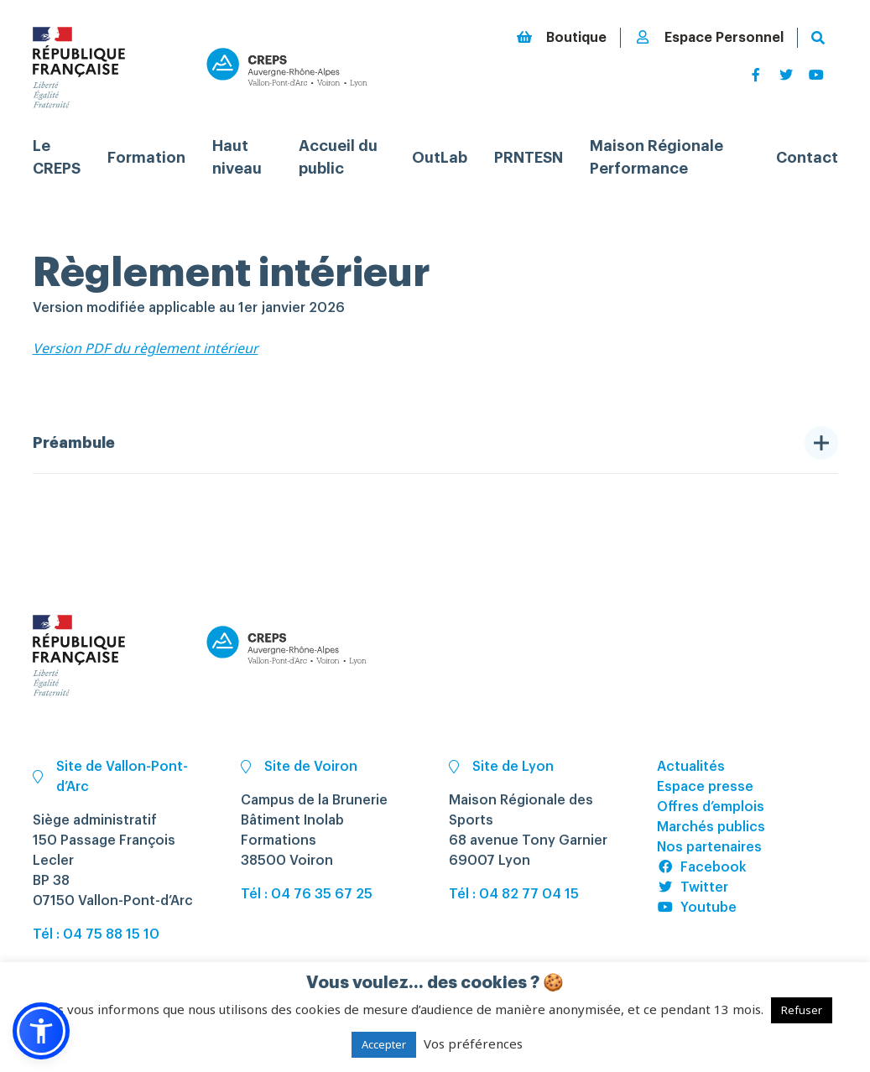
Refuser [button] (801, 1009)
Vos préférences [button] (473, 1043)
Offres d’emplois (710, 807)
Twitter (692, 887)
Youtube (697, 907)
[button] (41, 1031)
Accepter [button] (384, 1044)
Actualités (691, 766)
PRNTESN (528, 157)
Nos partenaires (709, 847)
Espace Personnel (709, 37)
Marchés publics (711, 827)
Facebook (702, 867)
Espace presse (705, 787)
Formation (146, 157)
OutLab (439, 157)
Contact (807, 157)
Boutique (561, 37)
